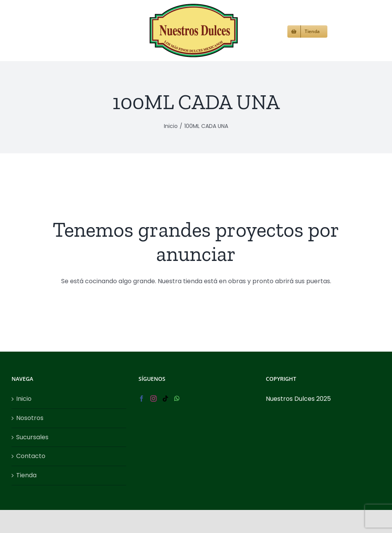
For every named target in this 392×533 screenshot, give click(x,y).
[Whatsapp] (177, 398)
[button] (340, 30)
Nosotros (29, 417)
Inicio (24, 398)
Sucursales (32, 437)
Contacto (30, 456)
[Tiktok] (165, 398)
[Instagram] (153, 398)
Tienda (26, 475)
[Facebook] (141, 398)
